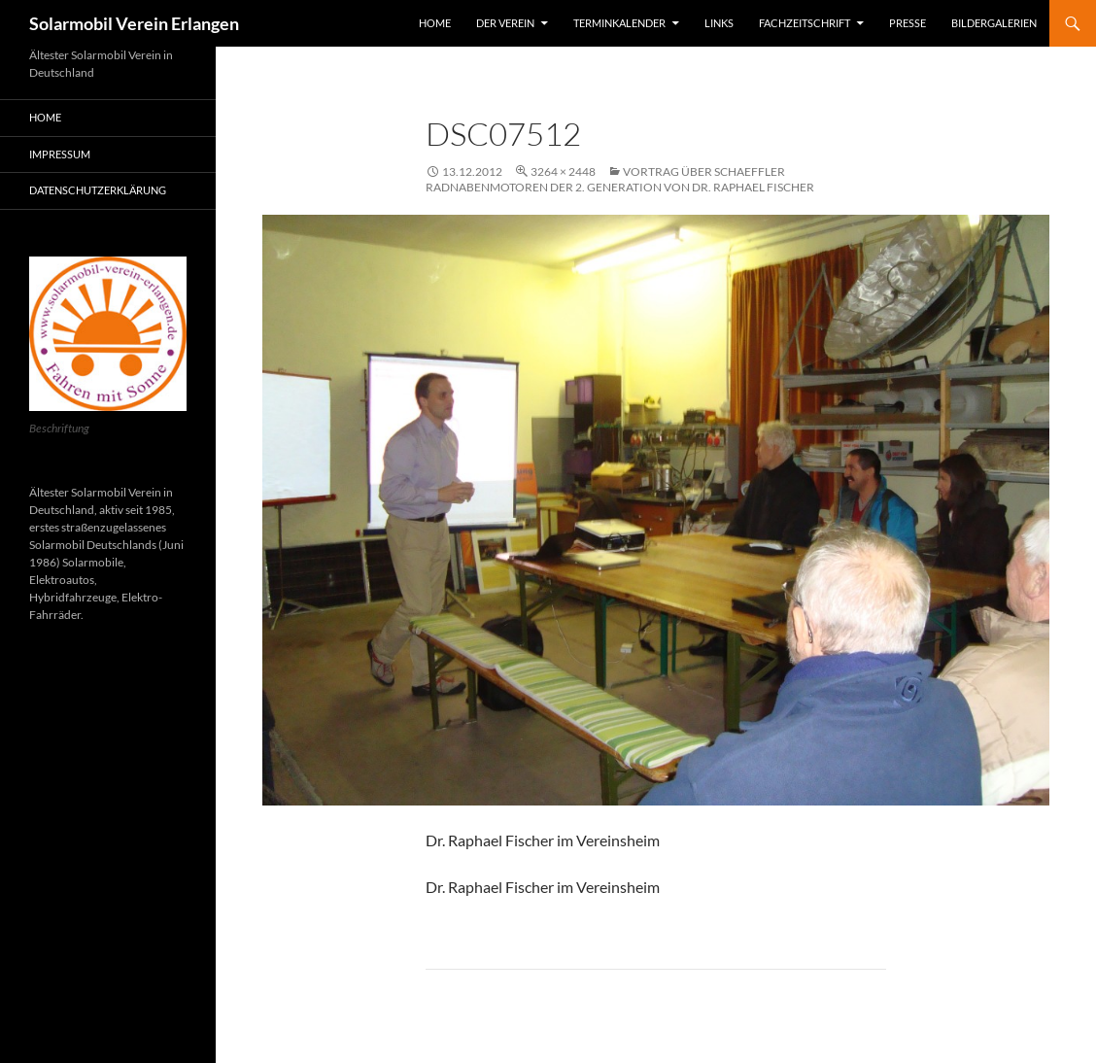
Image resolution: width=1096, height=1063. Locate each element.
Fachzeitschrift (804, 23)
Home (435, 23)
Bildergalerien (994, 23)
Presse (907, 23)
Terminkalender (619, 23)
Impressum (59, 154)
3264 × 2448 (563, 171)
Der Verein (505, 23)
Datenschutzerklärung (97, 190)
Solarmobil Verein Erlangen (134, 23)
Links (719, 23)
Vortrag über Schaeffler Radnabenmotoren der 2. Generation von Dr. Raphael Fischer (620, 179)
